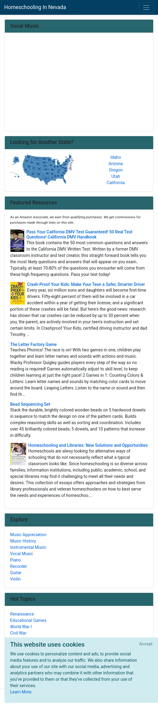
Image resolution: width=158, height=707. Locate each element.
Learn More (21, 691)
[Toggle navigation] (146, 7)
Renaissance (22, 614)
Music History (23, 541)
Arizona (116, 163)
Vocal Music (21, 553)
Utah (115, 176)
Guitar (16, 572)
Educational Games (28, 620)
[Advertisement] (79, 82)
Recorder (18, 566)
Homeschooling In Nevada (35, 7)
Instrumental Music (28, 547)
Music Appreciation (28, 534)
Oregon (115, 170)
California (116, 182)
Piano (15, 560)
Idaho (115, 157)
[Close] (146, 644)
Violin (15, 579)
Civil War (18, 633)
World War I (21, 626)
